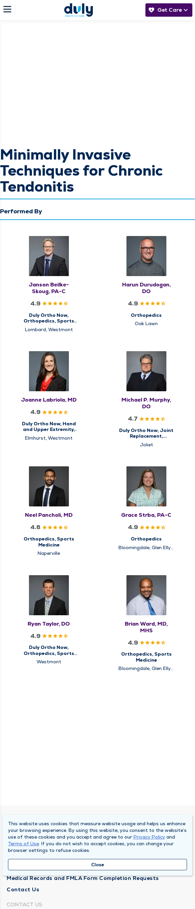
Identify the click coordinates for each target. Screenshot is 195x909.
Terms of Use (23, 844)
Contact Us (23, 889)
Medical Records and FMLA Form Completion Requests (83, 878)
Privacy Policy (149, 837)
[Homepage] (78, 10)
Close (97, 865)
